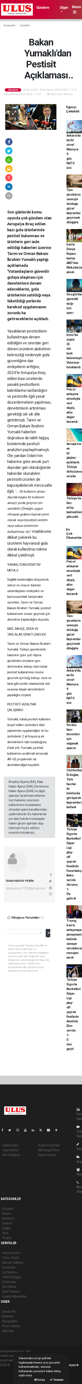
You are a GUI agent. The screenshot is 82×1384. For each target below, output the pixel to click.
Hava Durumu (11, 1253)
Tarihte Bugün (11, 1277)
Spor (5, 1233)
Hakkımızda (10, 1145)
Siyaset (7, 1223)
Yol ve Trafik (10, 1257)
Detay (39, 1379)
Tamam (56, 1379)
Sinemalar (9, 1282)
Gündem (42, 7)
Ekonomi (8, 1218)
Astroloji (7, 1331)
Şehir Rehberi (11, 1291)
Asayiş (6, 1237)
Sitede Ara (9, 1311)
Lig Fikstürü (9, 1272)
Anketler (8, 1316)
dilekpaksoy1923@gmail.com (25, 888)
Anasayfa (9, 25)
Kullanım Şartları (49, 1145)
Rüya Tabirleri (11, 1326)
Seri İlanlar (9, 1286)
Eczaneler (9, 1267)
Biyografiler (10, 1321)
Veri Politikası (11, 1155)
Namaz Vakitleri (12, 1262)
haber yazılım (9, 1374)
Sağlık (6, 1228)
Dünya (6, 1213)
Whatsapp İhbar (48, 1150)
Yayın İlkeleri (10, 1150)
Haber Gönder (47, 1155)
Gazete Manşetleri (14, 1296)
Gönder (49, 932)
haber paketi (8, 1369)
